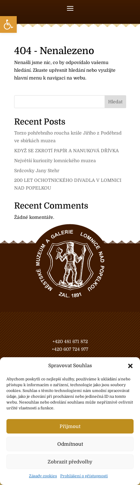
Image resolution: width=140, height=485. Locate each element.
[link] (8, 24)
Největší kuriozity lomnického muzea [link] (55, 160)
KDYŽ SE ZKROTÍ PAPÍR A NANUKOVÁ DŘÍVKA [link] (66, 150)
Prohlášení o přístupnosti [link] (84, 476)
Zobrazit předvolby (70, 462)
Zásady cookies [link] (43, 476)
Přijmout (70, 426)
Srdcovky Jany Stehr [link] (36, 170)
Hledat (115, 101)
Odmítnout (70, 444)
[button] (130, 366)
